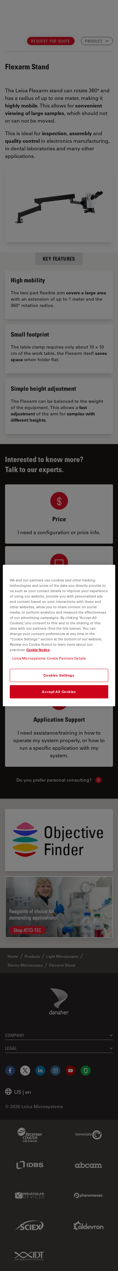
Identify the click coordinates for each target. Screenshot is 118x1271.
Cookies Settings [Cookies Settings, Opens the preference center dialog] (58, 675)
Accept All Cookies (59, 691)
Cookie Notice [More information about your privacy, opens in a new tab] (38, 649)
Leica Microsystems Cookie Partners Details (49, 658)
